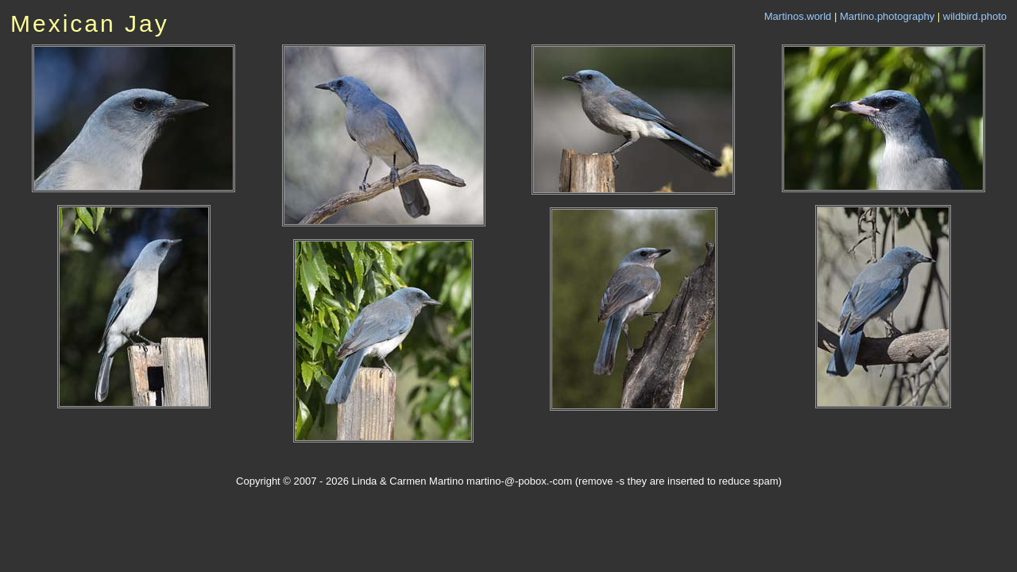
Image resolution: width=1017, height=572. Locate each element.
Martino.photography (887, 16)
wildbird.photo (975, 16)
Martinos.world (798, 16)
